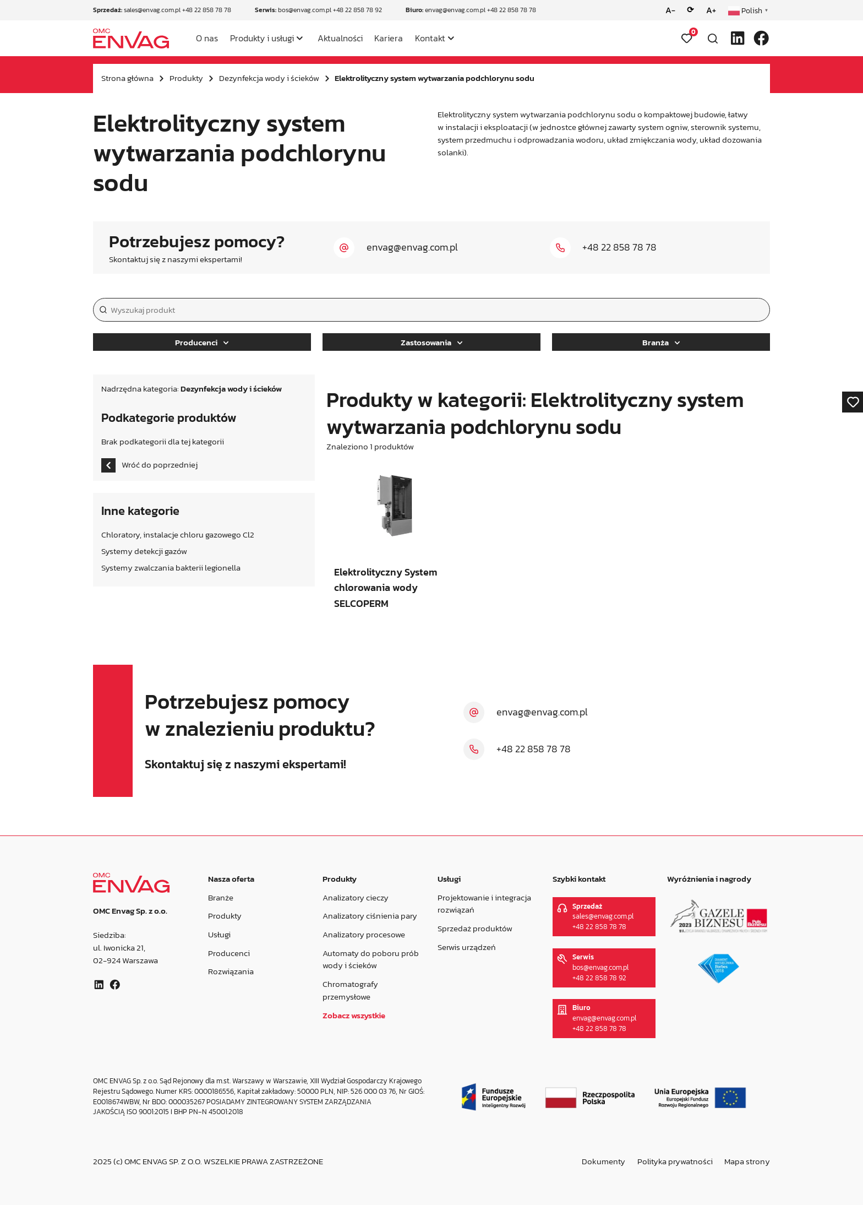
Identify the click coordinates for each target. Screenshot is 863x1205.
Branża (661, 342)
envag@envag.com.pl (455, 10)
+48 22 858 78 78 (206, 10)
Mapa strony (747, 1161)
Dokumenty (603, 1161)
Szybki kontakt (578, 879)
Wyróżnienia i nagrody (709, 879)
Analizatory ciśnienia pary (370, 915)
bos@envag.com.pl (304, 10)
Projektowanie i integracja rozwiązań (484, 903)
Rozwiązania (230, 971)
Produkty (186, 78)
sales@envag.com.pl (152, 10)
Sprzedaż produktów (475, 928)
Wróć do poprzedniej (149, 465)
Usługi (218, 934)
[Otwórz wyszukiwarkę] (713, 38)
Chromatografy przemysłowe (350, 990)
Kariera (388, 38)
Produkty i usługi (262, 38)
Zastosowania (431, 342)
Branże (220, 897)
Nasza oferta (230, 879)
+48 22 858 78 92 (357, 10)
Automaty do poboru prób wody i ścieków (371, 958)
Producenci (201, 342)
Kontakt (430, 38)
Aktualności (340, 38)
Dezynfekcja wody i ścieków (269, 78)
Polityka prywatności (675, 1161)
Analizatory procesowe (364, 934)
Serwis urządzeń (467, 946)
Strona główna (127, 78)
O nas (207, 38)
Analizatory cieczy (356, 897)
